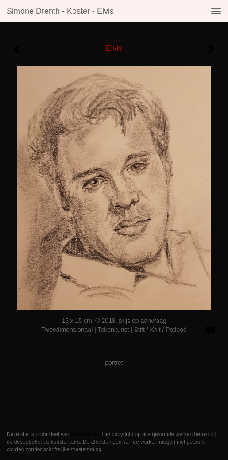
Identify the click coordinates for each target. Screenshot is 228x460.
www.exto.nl (85, 434)
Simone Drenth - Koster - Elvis (60, 11)
